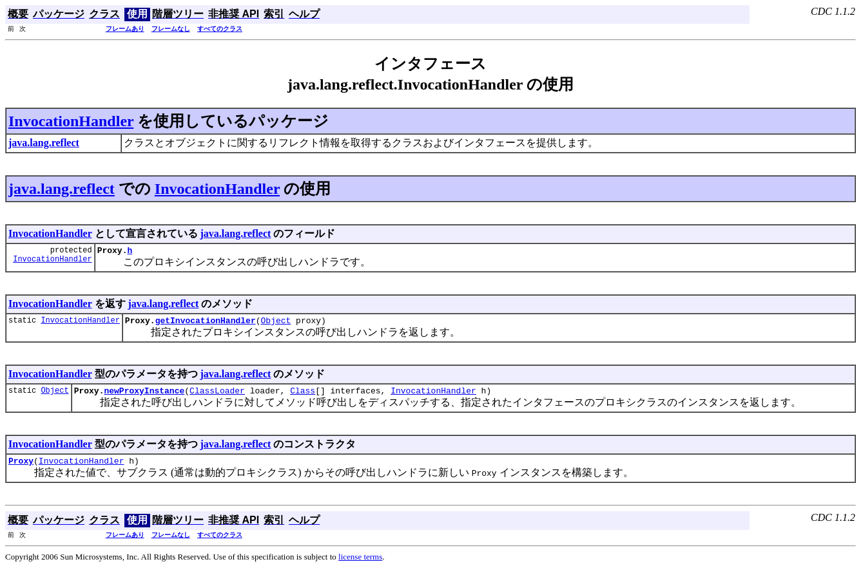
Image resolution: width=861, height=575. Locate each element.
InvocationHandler (70, 121)
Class (302, 396)
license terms (360, 564)
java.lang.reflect (61, 188)
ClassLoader (217, 396)
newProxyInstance (144, 396)
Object (275, 324)
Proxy (21, 468)
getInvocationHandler (205, 324)
